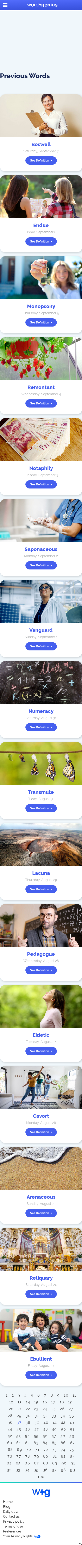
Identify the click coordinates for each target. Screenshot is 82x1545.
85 (18, 1463)
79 (36, 1456)
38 (28, 1422)
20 (11, 1409)
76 (9, 1456)
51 (72, 1429)
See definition (41, 160)
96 (45, 1470)
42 (63, 1422)
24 (45, 1409)
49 (54, 1429)
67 (72, 1443)
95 (36, 1470)
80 (45, 1456)
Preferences (12, 1531)
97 (54, 1470)
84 (9, 1463)
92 (9, 1470)
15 (36, 1402)
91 (73, 1463)
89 (54, 1463)
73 (54, 1449)
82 (63, 1456)
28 (10, 1415)
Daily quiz (10, 1512)
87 (36, 1463)
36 (10, 1422)
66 (63, 1443)
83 (72, 1456)
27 (71, 1409)
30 (28, 1415)
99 (72, 1470)
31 (37, 1415)
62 (27, 1443)
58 (63, 1436)
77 (18, 1456)
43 (72, 1422)
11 (74, 1395)
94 (27, 1470)
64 (45, 1443)
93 (18, 1470)
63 (36, 1443)
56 (45, 1436)
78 (27, 1456)
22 (28, 1409)
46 (27, 1429)
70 (28, 1449)
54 (27, 1436)
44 (10, 1429)
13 (20, 1402)
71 (37, 1449)
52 (10, 1436)
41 (55, 1422)
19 (70, 1402)
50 (63, 1429)
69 (19, 1449)
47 (36, 1429)
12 (11, 1402)
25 (53, 1409)
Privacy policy (14, 1521)
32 (45, 1415)
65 (54, 1443)
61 (18, 1443)
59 (71, 1436)
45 (19, 1429)
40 (46, 1422)
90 (64, 1463)
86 (27, 1463)
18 (62, 1402)
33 (54, 1415)
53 (18, 1436)
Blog (6, 1507)
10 (66, 1395)
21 (20, 1409)
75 (72, 1449)
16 (45, 1402)
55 (36, 1436)
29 (19, 1415)
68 (10, 1449)
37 (19, 1422)
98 (63, 1470)
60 (9, 1443)
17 (53, 1402)
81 (54, 1456)
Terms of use (13, 1526)
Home (8, 1502)
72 (46, 1449)
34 (63, 1415)
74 (63, 1449)
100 (41, 1477)
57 (54, 1436)
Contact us (11, 1516)
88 (45, 1463)
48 (45, 1429)
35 (71, 1415)
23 (36, 1409)
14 (28, 1402)
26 (62, 1409)
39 (36, 1422)
